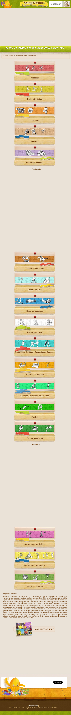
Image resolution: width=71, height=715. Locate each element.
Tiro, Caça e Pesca (35, 587)
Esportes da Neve (34, 332)
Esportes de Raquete (35, 375)
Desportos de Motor (34, 163)
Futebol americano (35, 438)
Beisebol (34, 141)
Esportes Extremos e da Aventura (34, 396)
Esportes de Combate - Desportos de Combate (35, 352)
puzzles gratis (47, 629)
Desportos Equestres (35, 269)
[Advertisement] (35, 26)
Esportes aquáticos (34, 311)
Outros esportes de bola (34, 544)
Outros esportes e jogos (34, 565)
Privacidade (33, 706)
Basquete (35, 120)
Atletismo (35, 78)
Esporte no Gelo (35, 290)
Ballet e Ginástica (34, 99)
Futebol (35, 417)
